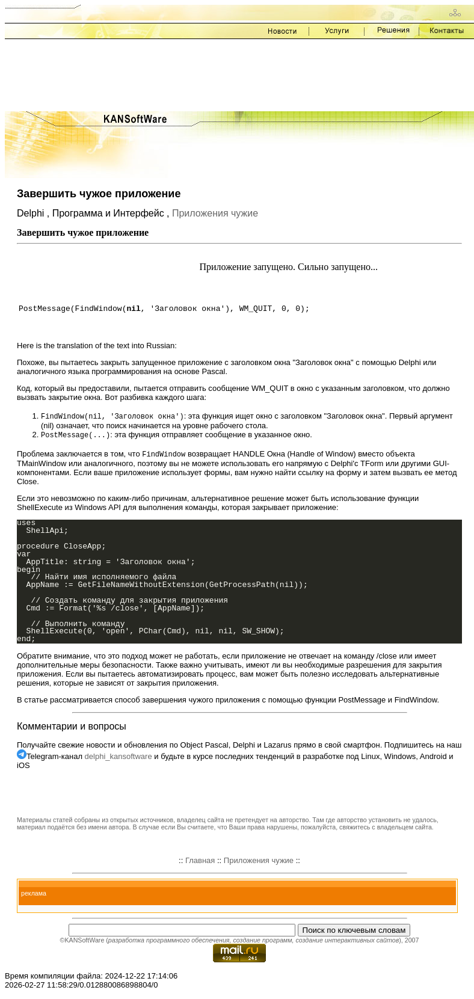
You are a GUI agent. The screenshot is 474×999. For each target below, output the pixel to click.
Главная (200, 862)
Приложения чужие (215, 213)
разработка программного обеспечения (169, 941)
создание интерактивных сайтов (347, 941)
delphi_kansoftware (118, 758)
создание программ (262, 941)
